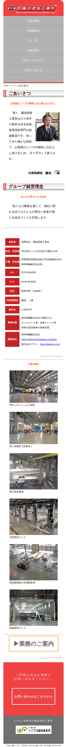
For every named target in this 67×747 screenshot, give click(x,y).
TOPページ (9, 85)
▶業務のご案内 (33, 644)
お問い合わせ (33, 70)
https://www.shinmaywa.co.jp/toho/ (39, 339)
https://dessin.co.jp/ (50, 344)
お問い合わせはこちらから (33, 696)
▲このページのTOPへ (52, 356)
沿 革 (33, 40)
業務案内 (34, 30)
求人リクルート (33, 60)
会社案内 (34, 20)
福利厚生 (34, 50)
